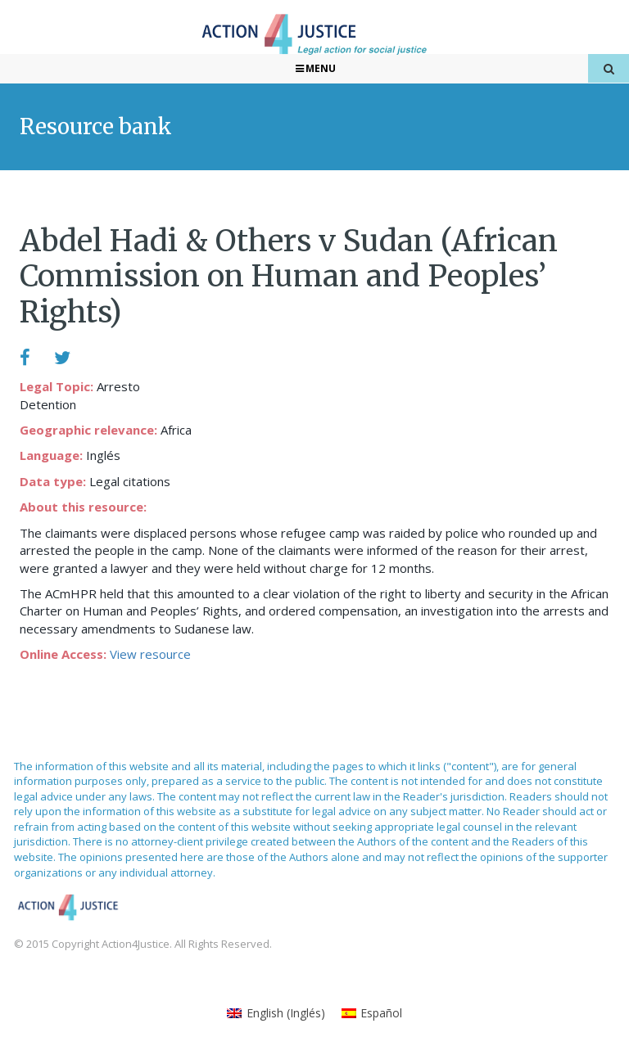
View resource (150, 654)
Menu (315, 68)
